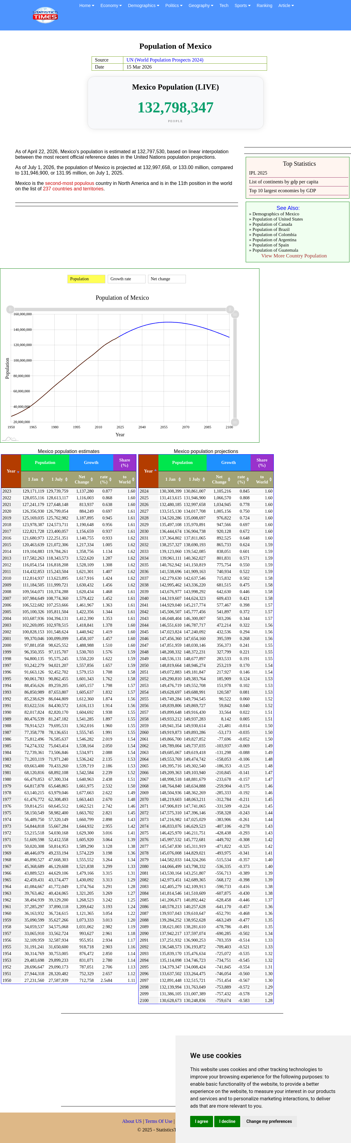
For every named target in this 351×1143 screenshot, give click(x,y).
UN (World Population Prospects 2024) (164, 59)
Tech (224, 5)
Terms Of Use (159, 1121)
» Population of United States (276, 219)
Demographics (143, 5)
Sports (243, 5)
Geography (201, 5)
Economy (111, 5)
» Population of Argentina (272, 239)
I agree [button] (201, 1121)
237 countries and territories (73, 188)
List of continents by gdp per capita (283, 181)
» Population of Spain (269, 244)
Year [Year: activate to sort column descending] (148, 471)
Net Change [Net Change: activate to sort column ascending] (82, 479)
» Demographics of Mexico (274, 213)
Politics (174, 5)
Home (86, 5)
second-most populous (69, 183)
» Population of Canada (270, 224)
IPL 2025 (258, 172)
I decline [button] (227, 1121)
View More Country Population (294, 256)
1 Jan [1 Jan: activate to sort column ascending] (33, 479)
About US (132, 1121)
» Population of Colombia (272, 234)
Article (286, 5)
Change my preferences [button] (269, 1121)
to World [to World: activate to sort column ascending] (125, 479)
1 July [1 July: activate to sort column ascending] (57, 479)
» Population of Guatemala (273, 250)
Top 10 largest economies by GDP (282, 190)
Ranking (264, 5)
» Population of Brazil (269, 229)
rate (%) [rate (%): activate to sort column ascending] (104, 479)
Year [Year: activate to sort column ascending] (11, 471)
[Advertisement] (147, 1059)
